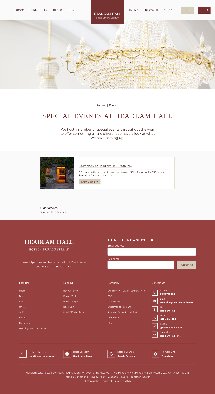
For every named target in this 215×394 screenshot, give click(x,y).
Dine (33, 10)
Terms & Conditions (76, 376)
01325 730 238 (181, 372)
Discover (151, 10)
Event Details (89, 181)
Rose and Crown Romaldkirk (122, 312)
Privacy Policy (98, 376)
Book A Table (70, 296)
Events (134, 10)
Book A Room (70, 290)
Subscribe (186, 265)
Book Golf (68, 307)
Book (204, 10)
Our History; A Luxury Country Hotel (126, 290)
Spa (45, 10)
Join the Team (115, 301)
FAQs (110, 296)
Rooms (19, 10)
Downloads (113, 317)
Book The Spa (70, 301)
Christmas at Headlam (119, 307)
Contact (170, 10)
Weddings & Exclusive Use (32, 328)
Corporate (24, 323)
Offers (58, 10)
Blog (110, 323)
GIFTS (187, 10)
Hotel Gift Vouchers (73, 312)
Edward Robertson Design (134, 376)
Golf (72, 10)
